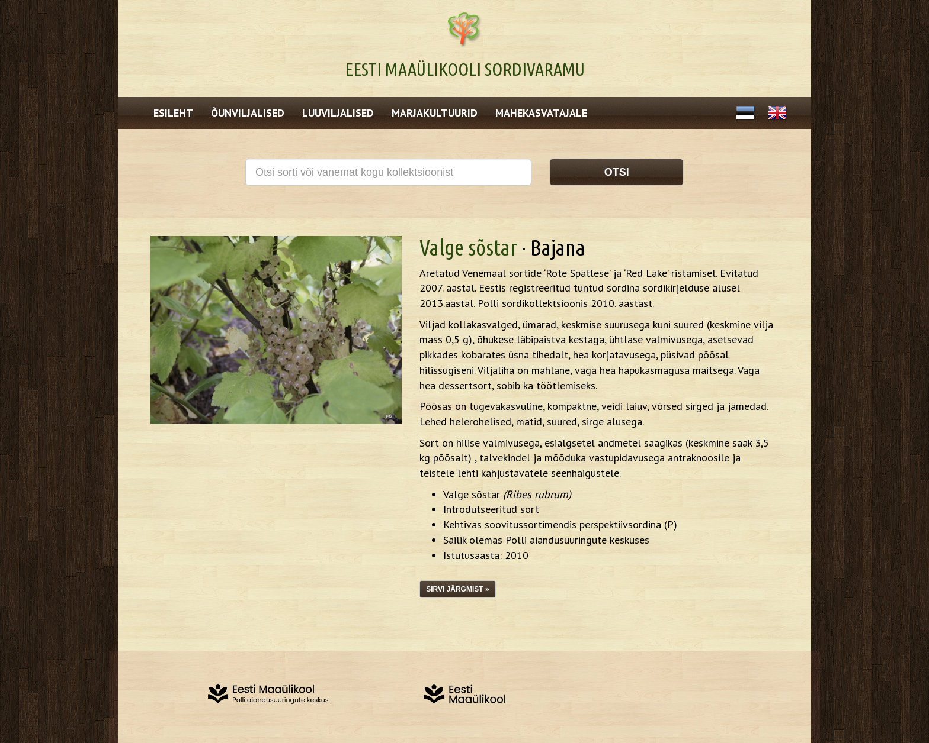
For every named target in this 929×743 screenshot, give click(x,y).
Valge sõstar (468, 247)
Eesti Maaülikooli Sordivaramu (465, 69)
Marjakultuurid (435, 112)
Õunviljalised (247, 112)
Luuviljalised (338, 112)
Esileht (173, 112)
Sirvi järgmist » (457, 589)
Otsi (616, 172)
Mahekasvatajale (541, 112)
